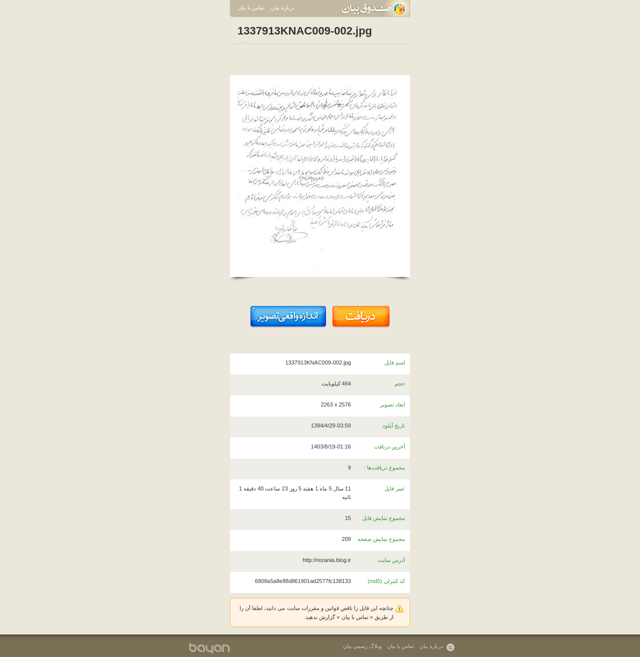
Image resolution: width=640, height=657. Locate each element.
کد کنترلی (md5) (386, 581)
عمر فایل (394, 489)
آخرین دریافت (389, 447)
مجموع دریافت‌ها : (384, 467)
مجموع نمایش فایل (383, 518)
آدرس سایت (391, 560)
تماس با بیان (251, 7)
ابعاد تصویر (392, 405)
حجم (399, 383)
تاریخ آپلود (393, 425)
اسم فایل (394, 363)
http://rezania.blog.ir (326, 560)
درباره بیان (282, 7)
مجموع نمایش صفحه (381, 539)
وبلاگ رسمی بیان (362, 646)
